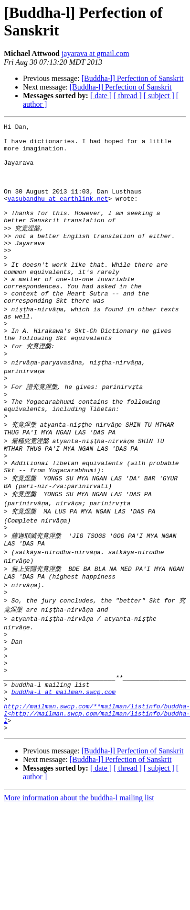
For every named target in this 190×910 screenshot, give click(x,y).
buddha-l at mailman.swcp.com (63, 771)
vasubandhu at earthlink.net (58, 214)
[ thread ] (128, 95)
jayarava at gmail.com (95, 53)
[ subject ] (159, 95)
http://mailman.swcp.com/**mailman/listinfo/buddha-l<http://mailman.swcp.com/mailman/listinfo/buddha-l (97, 797)
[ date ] (101, 95)
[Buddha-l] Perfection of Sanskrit (133, 78)
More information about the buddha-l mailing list (79, 885)
